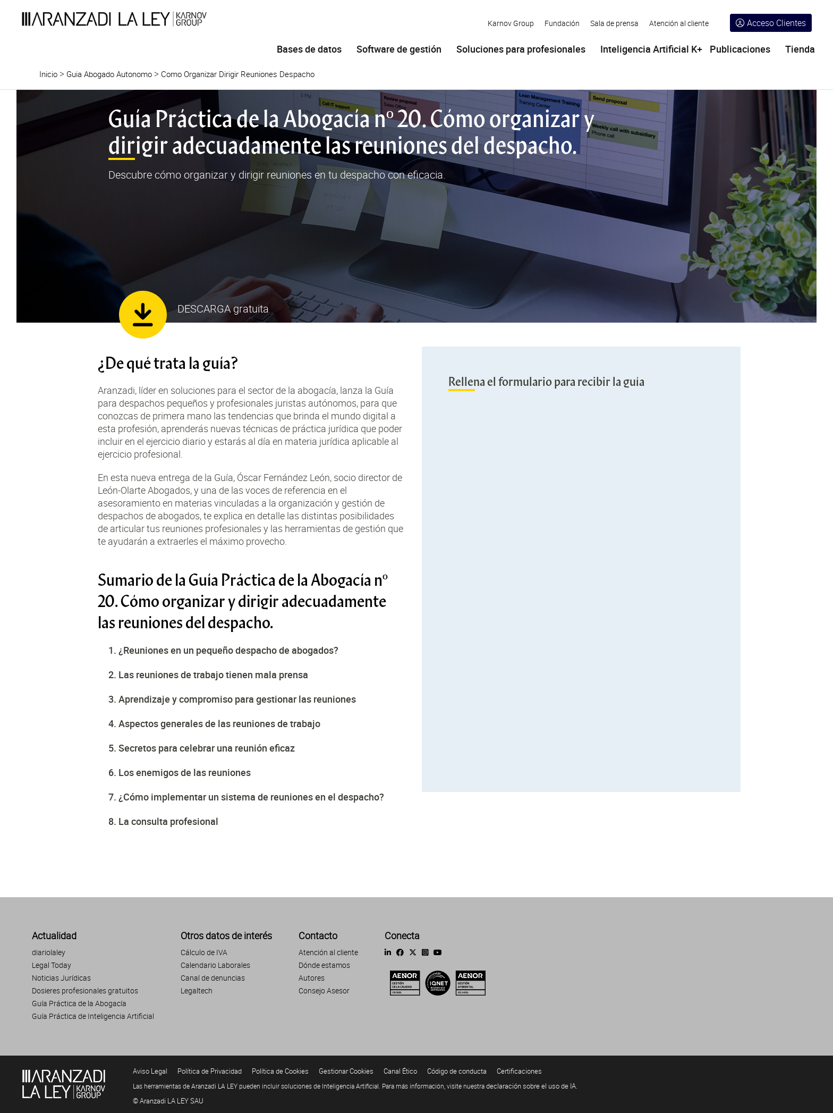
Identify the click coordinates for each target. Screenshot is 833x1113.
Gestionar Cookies (346, 1071)
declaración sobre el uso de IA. (531, 1086)
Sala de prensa (614, 23)
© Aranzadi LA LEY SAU (168, 1101)
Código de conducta (457, 1071)
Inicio (48, 74)
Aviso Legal (150, 1071)
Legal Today (51, 965)
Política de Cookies (280, 1071)
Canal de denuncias (213, 978)
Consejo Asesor (324, 990)
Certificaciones (519, 1071)
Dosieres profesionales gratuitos (85, 990)
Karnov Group (511, 23)
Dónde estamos (324, 965)
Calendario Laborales (215, 965)
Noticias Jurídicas (61, 978)
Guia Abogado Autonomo (109, 74)
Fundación (562, 23)
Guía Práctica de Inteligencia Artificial (93, 1016)
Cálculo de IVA (204, 952)
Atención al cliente (679, 23)
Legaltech (196, 990)
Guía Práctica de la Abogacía (79, 1003)
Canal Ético (400, 1071)
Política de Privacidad (209, 1071)
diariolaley (48, 952)
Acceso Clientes (771, 23)
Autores (312, 978)
